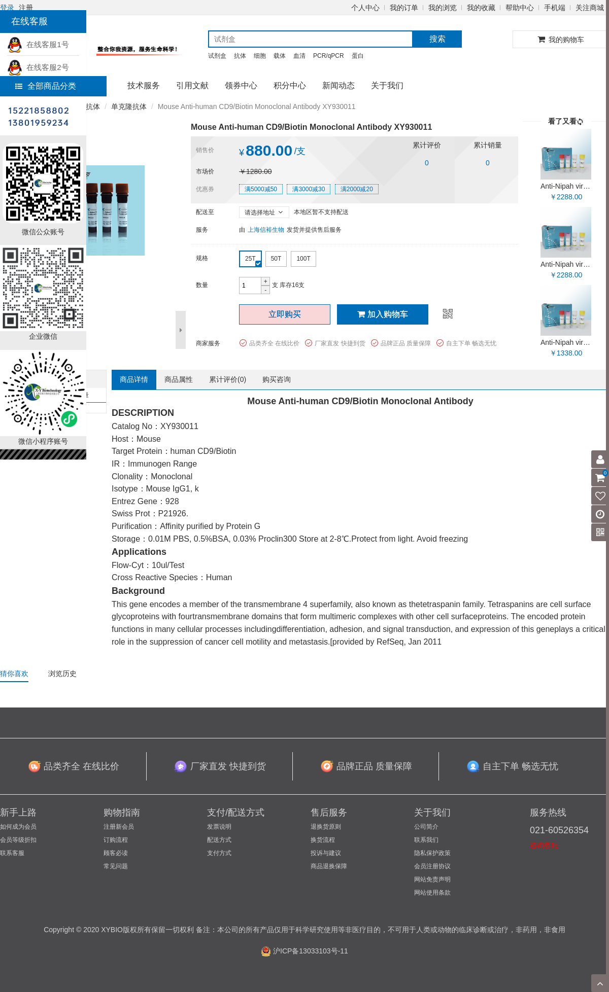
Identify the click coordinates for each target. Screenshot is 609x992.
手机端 (554, 8)
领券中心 (241, 85)
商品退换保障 (329, 866)
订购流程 (116, 839)
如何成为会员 (18, 826)
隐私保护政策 (432, 853)
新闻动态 (338, 85)
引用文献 (192, 85)
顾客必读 (116, 853)
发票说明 (219, 826)
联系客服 (12, 853)
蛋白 (358, 55)
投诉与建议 (326, 853)
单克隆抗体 (129, 106)
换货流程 (323, 839)
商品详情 (134, 379)
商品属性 (178, 379)
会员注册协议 (432, 866)
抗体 (240, 55)
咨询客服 (544, 845)
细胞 (260, 55)
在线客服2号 (38, 67)
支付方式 (219, 853)
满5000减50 (261, 189)
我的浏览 (442, 8)
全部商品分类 (45, 86)
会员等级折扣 (18, 839)
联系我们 (426, 839)
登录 (7, 8)
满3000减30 (308, 189)
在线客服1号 (38, 44)
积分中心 (290, 85)
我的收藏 (481, 8)
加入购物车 (382, 314)
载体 (280, 55)
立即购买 (284, 314)
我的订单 (404, 8)
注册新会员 (119, 826)
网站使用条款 (432, 892)
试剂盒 (217, 55)
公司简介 (426, 826)
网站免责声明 (432, 879)
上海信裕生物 (266, 229)
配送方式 (219, 839)
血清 (299, 55)
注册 (26, 8)
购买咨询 (276, 379)
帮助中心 (519, 8)
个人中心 (365, 8)
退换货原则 (326, 826)
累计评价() (227, 379)
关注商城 (590, 8)
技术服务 (143, 85)
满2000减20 (357, 189)
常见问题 (116, 866)
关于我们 (387, 85)
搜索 (437, 38)
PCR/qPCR (328, 55)
